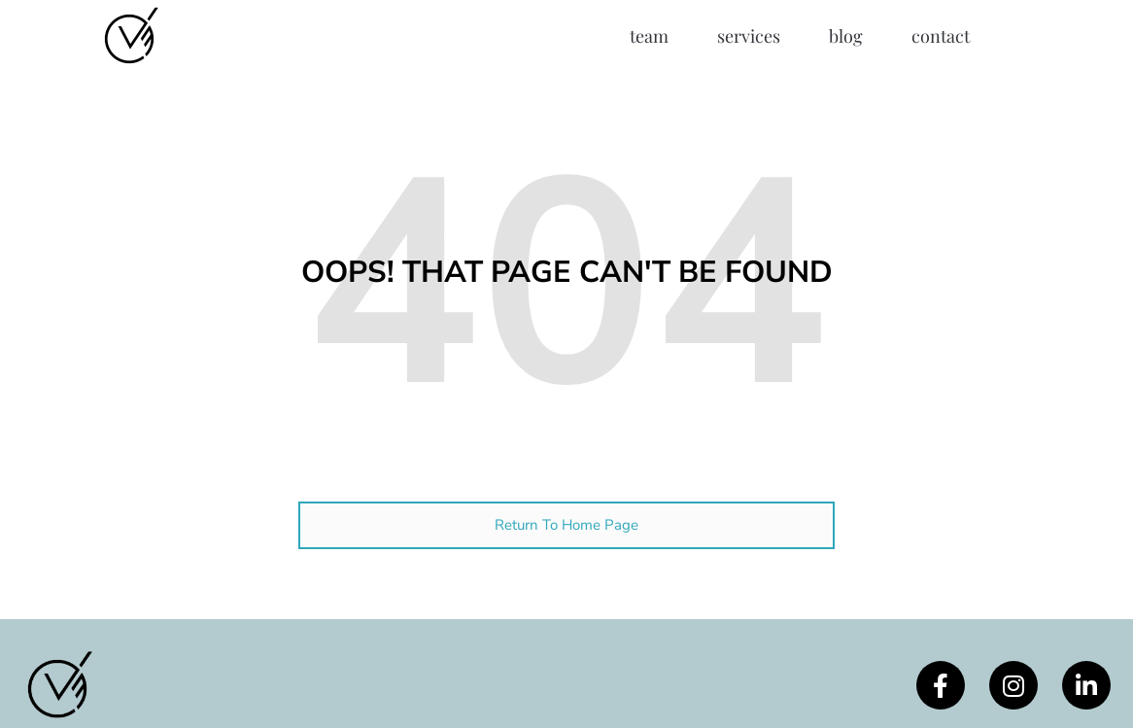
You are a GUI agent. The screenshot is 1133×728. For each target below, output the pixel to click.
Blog (846, 36)
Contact (940, 36)
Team (649, 36)
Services (748, 36)
